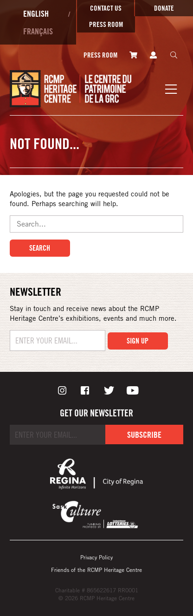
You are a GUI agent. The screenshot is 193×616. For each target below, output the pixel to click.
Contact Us (106, 8)
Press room (106, 24)
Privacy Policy (96, 557)
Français (38, 31)
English (36, 13)
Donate (164, 8)
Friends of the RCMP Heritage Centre (96, 569)
